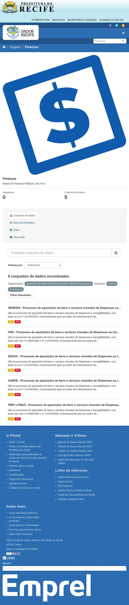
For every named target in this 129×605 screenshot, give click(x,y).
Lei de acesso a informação (24, 525)
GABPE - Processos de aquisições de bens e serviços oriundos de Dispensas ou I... (64, 380)
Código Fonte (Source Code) (24, 487)
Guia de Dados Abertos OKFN (74, 455)
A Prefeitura (40, 19)
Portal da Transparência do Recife (76, 494)
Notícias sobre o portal (21, 465)
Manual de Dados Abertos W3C (75, 442)
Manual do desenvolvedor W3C (75, 446)
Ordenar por (15, 265)
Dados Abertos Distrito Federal (75, 490)
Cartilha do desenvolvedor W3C (75, 450)
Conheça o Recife (111, 19)
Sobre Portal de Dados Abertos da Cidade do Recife (34, 540)
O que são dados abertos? (23, 512)
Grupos (15, 47)
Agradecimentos (18, 483)
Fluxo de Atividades (22, 222)
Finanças (32, 47)
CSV (11, 322)
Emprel (47, 587)
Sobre (15, 230)
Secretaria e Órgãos (82, 19)
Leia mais (39, 183)
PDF (17, 322)
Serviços (58, 19)
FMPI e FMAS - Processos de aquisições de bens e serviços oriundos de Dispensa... (64, 404)
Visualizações (16, 474)
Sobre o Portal (17, 442)
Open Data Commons (21, 534)
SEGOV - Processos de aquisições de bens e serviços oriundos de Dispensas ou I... (64, 356)
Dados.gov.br (65, 481)
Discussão (17, 237)
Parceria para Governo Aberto (25, 529)
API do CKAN (13, 544)
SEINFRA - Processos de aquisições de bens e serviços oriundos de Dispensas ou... (64, 307)
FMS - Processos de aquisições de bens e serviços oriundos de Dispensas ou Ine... (63, 332)
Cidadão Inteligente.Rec (71, 499)
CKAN (9, 558)
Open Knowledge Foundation (22, 549)
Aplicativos (15, 470)
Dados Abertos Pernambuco (73, 477)
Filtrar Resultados (20, 295)
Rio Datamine (65, 485)
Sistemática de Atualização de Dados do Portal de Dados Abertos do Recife (28, 458)
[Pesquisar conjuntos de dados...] (60, 253)
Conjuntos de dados (22, 215)
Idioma (7, 563)
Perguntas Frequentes (21, 479)
